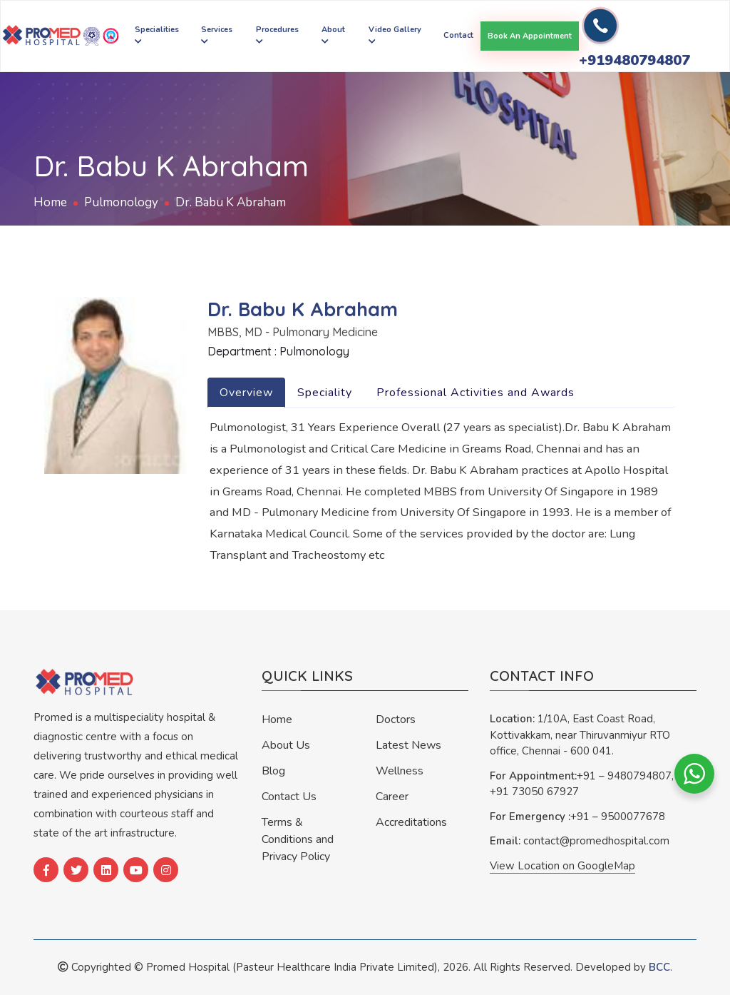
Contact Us (289, 796)
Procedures (277, 34)
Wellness (399, 771)
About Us (286, 745)
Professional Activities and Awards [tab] (475, 392)
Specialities (157, 34)
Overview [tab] (246, 392)
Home (50, 202)
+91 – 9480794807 (624, 776)
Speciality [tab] (324, 392)
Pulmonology (121, 202)
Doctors (396, 719)
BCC (659, 967)
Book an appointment (530, 36)
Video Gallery (395, 34)
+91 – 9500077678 (617, 816)
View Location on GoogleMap (562, 866)
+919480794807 (634, 60)
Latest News (408, 745)
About (333, 34)
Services (216, 34)
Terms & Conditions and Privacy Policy (298, 839)
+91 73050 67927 (534, 791)
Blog (273, 771)
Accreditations (411, 822)
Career (392, 796)
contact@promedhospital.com (596, 841)
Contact (458, 35)
